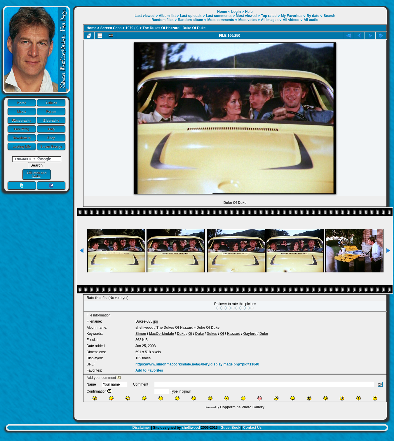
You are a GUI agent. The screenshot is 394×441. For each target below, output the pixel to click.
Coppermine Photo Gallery (242, 407)
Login (236, 12)
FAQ (51, 129)
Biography (51, 120)
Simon (140, 334)
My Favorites (291, 16)
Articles (51, 102)
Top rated (269, 16)
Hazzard (233, 334)
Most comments (221, 20)
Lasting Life (22, 146)
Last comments (218, 16)
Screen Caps (111, 28)
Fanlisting (21, 129)
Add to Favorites (149, 370)
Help (249, 12)
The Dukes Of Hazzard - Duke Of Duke (174, 28)
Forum (51, 111)
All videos (291, 20)
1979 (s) (132, 28)
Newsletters (22, 137)
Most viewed (246, 16)
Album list (167, 16)
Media (21, 111)
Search (329, 16)
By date (313, 16)
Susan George (51, 146)
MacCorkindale (161, 334)
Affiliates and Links (36, 174)
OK (380, 384)
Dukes (212, 334)
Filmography (21, 120)
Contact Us (252, 428)
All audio (311, 20)
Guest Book (230, 428)
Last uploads (191, 16)
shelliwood (144, 328)
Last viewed (144, 16)
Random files (162, 20)
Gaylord (250, 334)
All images (269, 20)
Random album (190, 20)
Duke (181, 334)
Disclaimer (141, 428)
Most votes (247, 20)
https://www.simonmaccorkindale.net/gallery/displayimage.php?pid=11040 (197, 364)
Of (190, 334)
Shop (51, 137)
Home (21, 102)
